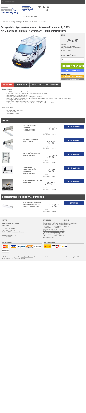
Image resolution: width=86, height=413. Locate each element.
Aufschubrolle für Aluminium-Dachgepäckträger (29, 128)
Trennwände (47, 228)
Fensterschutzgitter (59, 223)
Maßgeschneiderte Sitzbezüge (59, 225)
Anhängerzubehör (59, 232)
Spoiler (40, 103)
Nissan (44, 22)
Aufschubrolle (31, 103)
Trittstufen (46, 226)
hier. (9, 258)
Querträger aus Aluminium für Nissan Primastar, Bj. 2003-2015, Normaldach (32, 204)
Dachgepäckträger (16, 22)
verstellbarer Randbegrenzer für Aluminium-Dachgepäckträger (29, 170)
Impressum (67, 224)
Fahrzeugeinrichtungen (50, 223)
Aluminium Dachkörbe (31, 22)
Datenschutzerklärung (70, 223)
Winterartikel (57, 234)
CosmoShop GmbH (19, 258)
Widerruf (66, 226)
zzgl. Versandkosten (75, 48)
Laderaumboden (48, 229)
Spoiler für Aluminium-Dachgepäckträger (31, 140)
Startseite (5, 22)
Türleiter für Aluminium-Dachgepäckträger (31, 154)
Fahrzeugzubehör (59, 231)
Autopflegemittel (59, 235)
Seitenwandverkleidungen (51, 232)
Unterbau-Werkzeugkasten (59, 228)
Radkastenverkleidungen (50, 231)
